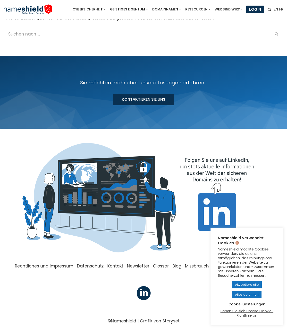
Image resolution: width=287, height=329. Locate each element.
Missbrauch (197, 266)
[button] (105, 9)
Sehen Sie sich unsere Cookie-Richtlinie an (246, 313)
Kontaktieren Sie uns (143, 99)
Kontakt (115, 266)
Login (255, 9)
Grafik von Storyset (160, 321)
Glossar (161, 266)
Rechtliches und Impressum (44, 266)
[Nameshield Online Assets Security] (28, 9)
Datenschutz (90, 266)
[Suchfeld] (269, 9)
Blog (176, 266)
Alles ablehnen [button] (247, 294)
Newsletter (138, 266)
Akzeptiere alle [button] (247, 284)
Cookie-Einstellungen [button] (246, 304)
